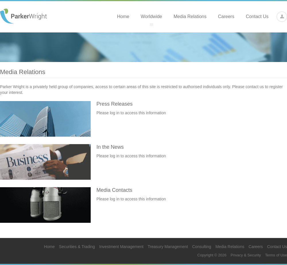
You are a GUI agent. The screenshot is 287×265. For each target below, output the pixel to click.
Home (123, 16)
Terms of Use (276, 255)
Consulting (201, 246)
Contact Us (257, 16)
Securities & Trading (77, 246)
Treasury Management (168, 246)
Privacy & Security (246, 255)
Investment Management (121, 246)
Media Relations (190, 16)
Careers (226, 16)
